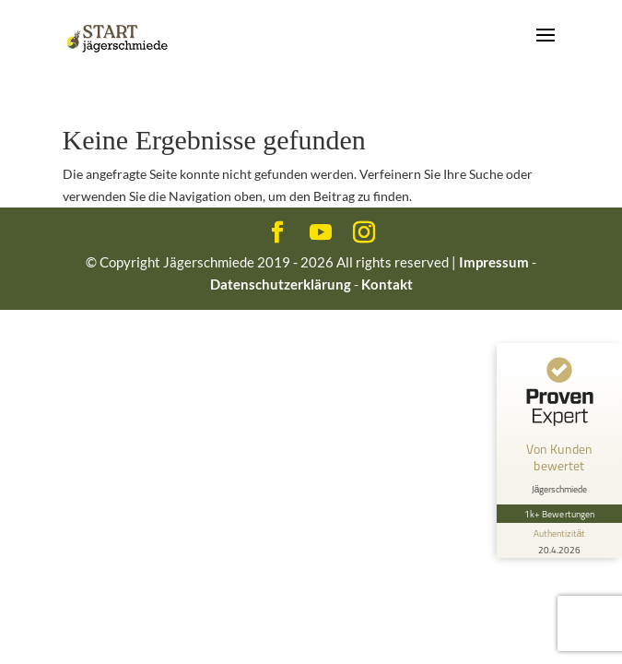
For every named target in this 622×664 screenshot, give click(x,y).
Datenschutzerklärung (280, 284)
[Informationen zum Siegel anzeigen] (559, 540)
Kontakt (387, 284)
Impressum (494, 262)
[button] (33, 631)
